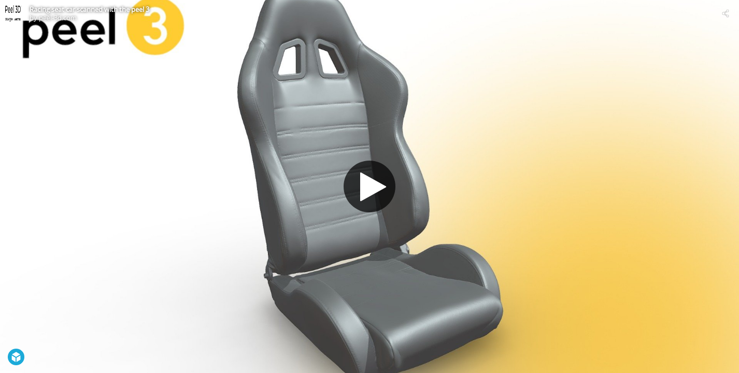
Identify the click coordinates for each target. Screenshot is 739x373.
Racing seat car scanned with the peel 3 (89, 9)
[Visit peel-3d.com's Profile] (13, 13)
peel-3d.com (58, 17)
